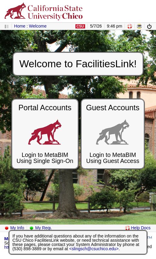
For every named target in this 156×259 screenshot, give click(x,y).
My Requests (44, 227)
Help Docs (138, 227)
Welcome (38, 26)
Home (19, 26)
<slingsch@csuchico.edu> (94, 248)
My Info (14, 227)
